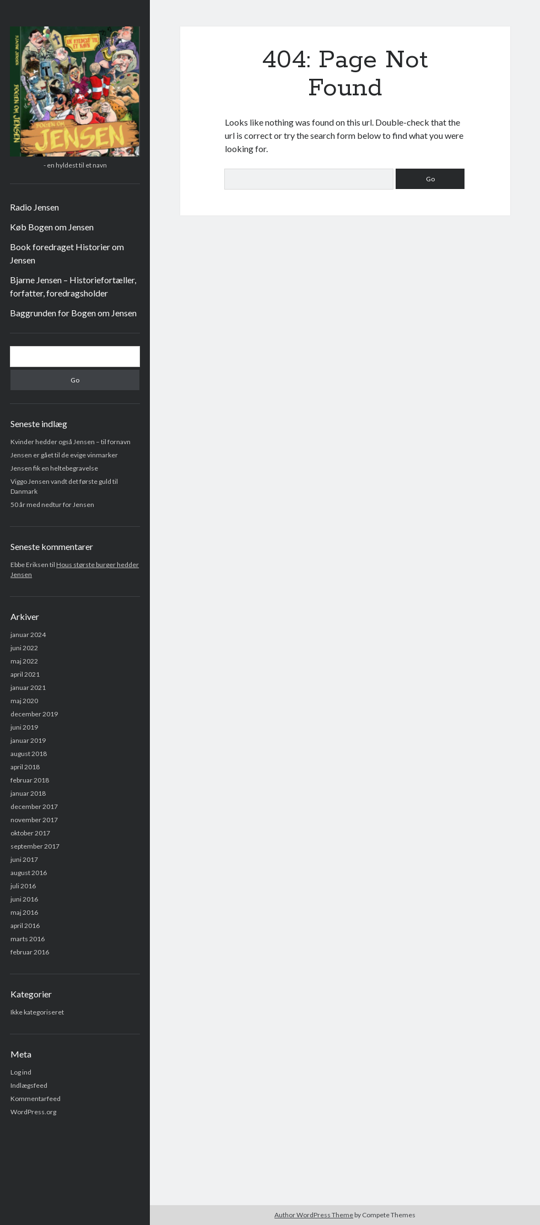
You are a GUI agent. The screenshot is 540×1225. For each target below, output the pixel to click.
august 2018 (28, 753)
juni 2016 (24, 899)
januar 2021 (28, 687)
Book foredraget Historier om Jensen (67, 253)
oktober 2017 (30, 833)
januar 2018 (28, 793)
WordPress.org (33, 1112)
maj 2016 (24, 912)
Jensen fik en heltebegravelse (54, 468)
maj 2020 (24, 701)
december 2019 (34, 714)
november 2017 (34, 820)
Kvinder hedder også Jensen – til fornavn (70, 442)
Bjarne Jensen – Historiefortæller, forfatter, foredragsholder (73, 286)
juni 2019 (24, 727)
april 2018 (25, 767)
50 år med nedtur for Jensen (52, 504)
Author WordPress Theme (313, 1215)
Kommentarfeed (35, 1098)
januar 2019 (28, 740)
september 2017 (35, 846)
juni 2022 (24, 648)
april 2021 (25, 674)
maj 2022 (24, 661)
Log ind (20, 1072)
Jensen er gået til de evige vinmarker (64, 455)
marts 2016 (27, 939)
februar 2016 (29, 952)
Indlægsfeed (28, 1085)
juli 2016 (23, 886)
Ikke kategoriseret (37, 1012)
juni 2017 (24, 859)
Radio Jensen (34, 207)
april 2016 (25, 925)
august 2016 (28, 872)
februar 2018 (29, 780)
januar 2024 (28, 634)
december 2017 (34, 806)
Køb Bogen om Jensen (52, 227)
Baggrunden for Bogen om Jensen (73, 312)
